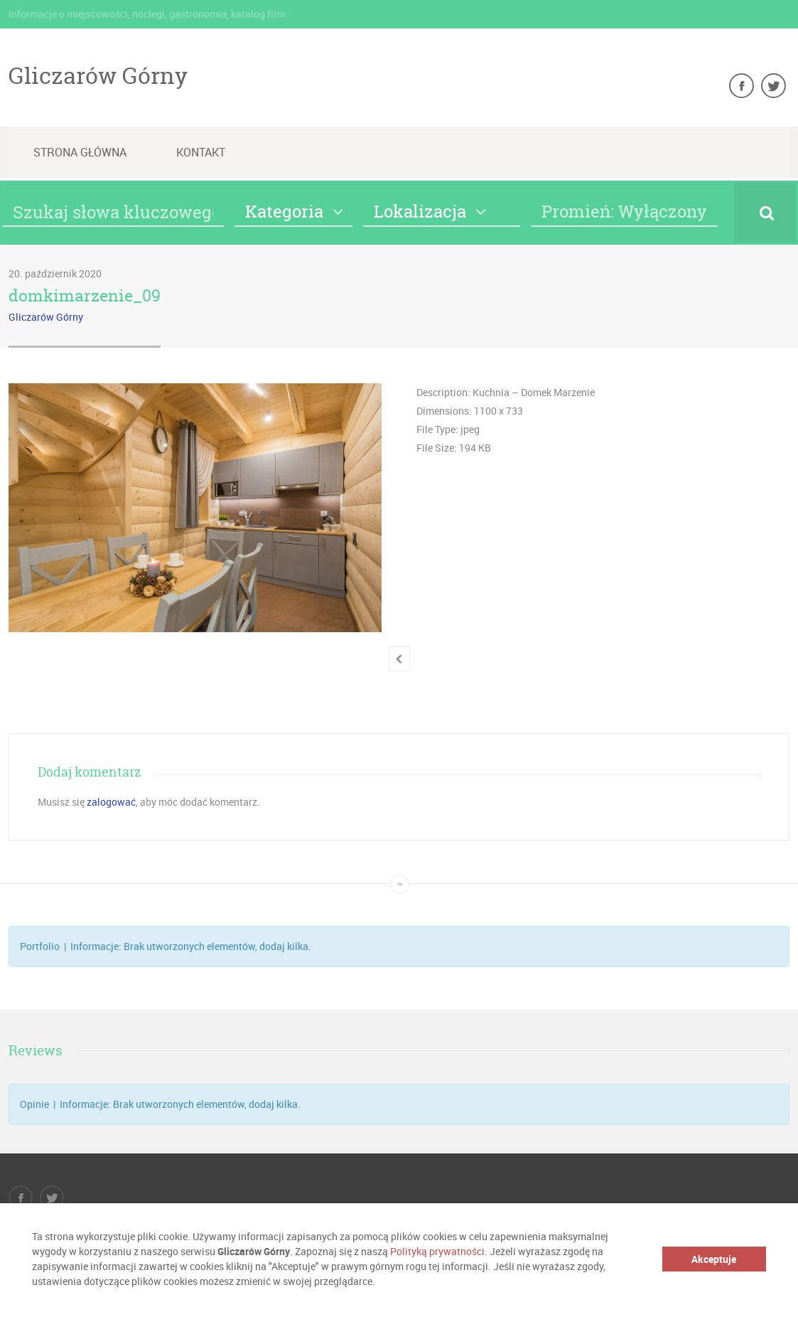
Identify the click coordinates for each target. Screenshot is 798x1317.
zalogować (111, 802)
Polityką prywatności (437, 1251)
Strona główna (79, 152)
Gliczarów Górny (98, 75)
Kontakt (200, 152)
